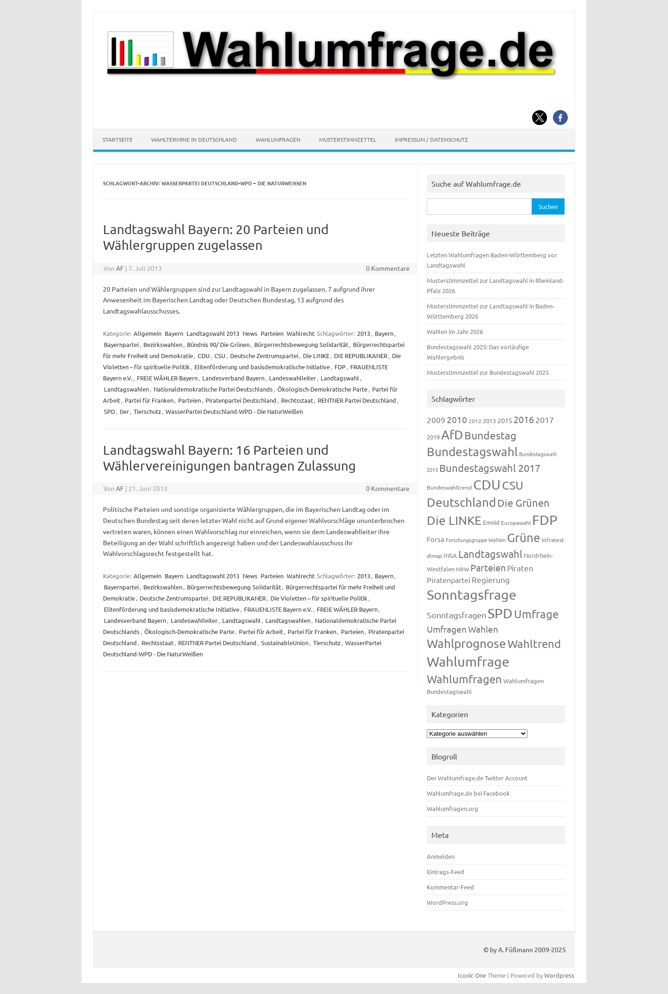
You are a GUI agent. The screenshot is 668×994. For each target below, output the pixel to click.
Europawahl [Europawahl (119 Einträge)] (516, 522)
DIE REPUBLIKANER (360, 356)
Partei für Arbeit (261, 631)
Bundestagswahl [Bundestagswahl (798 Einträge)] (472, 452)
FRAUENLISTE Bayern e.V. (278, 609)
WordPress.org (447, 902)
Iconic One (472, 975)
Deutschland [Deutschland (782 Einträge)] (461, 502)
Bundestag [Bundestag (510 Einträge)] (490, 435)
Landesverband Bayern (233, 378)
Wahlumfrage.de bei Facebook (468, 793)
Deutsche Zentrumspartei (264, 356)
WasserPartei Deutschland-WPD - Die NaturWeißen (234, 411)
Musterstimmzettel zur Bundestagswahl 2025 (488, 372)
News (250, 333)
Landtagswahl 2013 (212, 333)
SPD (109, 411)
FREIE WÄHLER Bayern (167, 378)
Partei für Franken (149, 400)
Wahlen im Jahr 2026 (455, 331)
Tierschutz (147, 411)
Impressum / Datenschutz (431, 139)
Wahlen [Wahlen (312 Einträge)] (483, 628)
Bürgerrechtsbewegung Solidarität (301, 344)
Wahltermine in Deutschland (194, 139)
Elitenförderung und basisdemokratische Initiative (262, 367)
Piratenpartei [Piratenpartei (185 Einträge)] (448, 579)
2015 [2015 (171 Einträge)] (504, 420)
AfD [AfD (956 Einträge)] (452, 434)
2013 (363, 333)
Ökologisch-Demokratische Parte (322, 389)
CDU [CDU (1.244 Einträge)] (487, 484)
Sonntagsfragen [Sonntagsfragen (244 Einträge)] (456, 615)
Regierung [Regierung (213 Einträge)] (491, 579)
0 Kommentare (388, 268)
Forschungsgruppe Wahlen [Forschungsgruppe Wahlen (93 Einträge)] (476, 539)
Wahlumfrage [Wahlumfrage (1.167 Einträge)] (468, 661)
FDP (340, 367)
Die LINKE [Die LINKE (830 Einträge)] (454, 520)
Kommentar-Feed (450, 887)
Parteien (272, 333)
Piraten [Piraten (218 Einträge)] (520, 568)
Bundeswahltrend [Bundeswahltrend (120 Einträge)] (449, 487)
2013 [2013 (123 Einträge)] (489, 421)
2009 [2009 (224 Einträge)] (436, 420)
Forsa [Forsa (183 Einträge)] (435, 539)
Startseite (118, 139)
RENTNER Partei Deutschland (357, 400)
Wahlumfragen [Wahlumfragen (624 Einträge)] (464, 679)
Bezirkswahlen (162, 344)
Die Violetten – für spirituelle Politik (318, 598)
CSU (219, 356)
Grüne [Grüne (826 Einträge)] (523, 537)
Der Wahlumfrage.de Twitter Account (477, 778)
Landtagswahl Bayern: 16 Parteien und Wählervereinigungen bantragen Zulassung (229, 457)
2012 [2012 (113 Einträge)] (475, 421)
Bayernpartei (121, 344)
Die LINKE (316, 356)
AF (120, 268)
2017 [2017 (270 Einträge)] (544, 420)
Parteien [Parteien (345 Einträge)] (488, 567)
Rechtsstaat (297, 400)
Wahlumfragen (278, 139)
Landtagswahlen (126, 389)
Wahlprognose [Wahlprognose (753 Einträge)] (466, 643)
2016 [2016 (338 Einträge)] (524, 419)
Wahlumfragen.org (452, 808)
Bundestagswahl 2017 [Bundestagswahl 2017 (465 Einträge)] (489, 468)
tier (124, 411)
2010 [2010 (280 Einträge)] (457, 419)
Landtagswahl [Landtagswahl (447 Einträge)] (490, 554)
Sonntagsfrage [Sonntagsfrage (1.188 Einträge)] (471, 594)
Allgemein (147, 333)
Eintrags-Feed (445, 872)
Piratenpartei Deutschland (241, 400)
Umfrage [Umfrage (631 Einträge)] (536, 614)
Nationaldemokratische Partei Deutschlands (213, 389)
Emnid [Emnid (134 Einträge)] (491, 522)
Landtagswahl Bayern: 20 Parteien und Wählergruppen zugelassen (215, 237)
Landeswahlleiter (292, 378)
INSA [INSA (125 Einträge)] (450, 555)
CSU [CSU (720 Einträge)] (512, 485)
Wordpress (559, 975)
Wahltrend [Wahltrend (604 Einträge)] (534, 643)
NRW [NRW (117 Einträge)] (462, 569)
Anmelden (441, 856)
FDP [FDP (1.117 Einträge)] (545, 520)
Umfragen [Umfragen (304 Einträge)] (447, 628)
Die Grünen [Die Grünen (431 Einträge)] (523, 503)
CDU (204, 356)
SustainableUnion (284, 643)
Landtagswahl (340, 378)
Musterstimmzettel (347, 139)
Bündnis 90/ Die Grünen (218, 344)
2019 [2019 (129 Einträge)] (433, 437)
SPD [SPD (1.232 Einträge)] (500, 613)
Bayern (174, 333)
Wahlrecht (301, 333)
